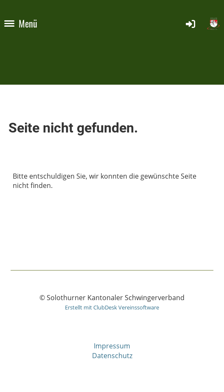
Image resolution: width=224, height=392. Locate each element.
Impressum (112, 346)
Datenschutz (112, 355)
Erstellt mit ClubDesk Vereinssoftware (112, 307)
